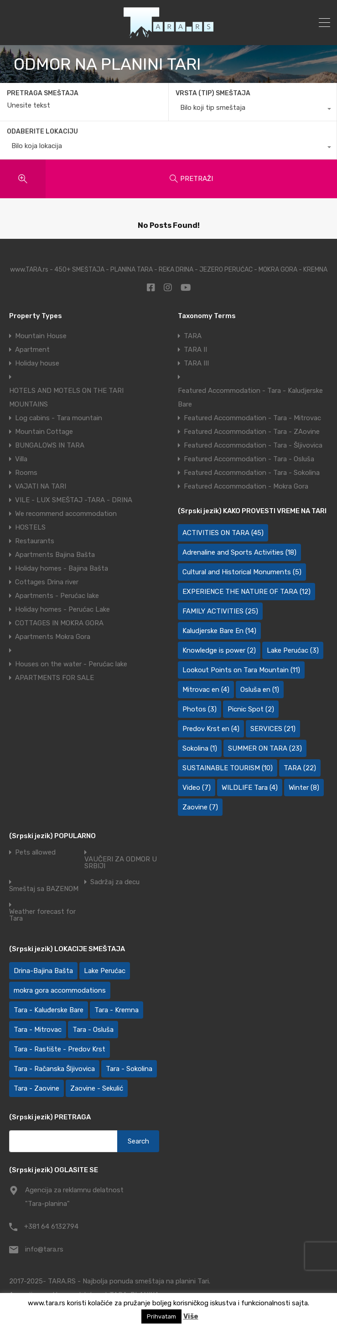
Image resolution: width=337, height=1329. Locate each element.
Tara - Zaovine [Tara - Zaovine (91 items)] (36, 1088)
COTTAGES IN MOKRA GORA (59, 623)
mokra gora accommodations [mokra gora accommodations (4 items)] (60, 990)
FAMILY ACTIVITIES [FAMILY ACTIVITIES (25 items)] (220, 611)
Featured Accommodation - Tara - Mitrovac (252, 418)
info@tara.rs (44, 1249)
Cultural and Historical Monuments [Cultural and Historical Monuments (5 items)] (241, 572)
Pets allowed (35, 852)
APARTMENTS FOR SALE (54, 678)
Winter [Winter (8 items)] (304, 787)
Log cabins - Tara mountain (58, 418)
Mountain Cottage (44, 432)
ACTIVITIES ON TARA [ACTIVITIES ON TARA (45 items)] (223, 533)
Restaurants (34, 541)
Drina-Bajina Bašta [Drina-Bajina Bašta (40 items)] (43, 971)
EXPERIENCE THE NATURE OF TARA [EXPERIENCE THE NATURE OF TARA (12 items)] (246, 591)
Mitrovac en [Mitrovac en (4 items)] (205, 689)
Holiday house (37, 363)
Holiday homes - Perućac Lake (62, 609)
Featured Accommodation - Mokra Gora (246, 486)
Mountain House (41, 336)
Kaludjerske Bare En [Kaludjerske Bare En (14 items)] (219, 631)
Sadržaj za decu (115, 882)
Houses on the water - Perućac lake (71, 664)
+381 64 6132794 (51, 1226)
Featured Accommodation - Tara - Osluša (249, 459)
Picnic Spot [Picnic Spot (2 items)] (251, 709)
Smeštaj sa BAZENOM (43, 889)
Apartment (32, 349)
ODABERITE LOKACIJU (42, 131)
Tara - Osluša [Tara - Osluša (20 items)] (93, 1029)
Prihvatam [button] (161, 1316)
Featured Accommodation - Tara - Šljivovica (253, 445)
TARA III (196, 363)
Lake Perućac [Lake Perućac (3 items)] (293, 650)
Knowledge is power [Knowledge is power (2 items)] (219, 650)
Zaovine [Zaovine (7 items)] (200, 807)
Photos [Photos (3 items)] (199, 709)
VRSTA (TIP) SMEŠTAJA (213, 93)
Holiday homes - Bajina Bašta (61, 568)
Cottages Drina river (46, 582)
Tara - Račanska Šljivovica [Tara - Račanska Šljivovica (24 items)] (54, 1069)
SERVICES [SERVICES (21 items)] (273, 729)
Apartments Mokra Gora (52, 637)
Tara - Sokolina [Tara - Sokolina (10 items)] (129, 1069)
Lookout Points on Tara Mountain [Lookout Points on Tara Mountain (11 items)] (241, 670)
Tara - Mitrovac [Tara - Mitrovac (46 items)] (38, 1029)
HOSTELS (30, 527)
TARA (193, 336)
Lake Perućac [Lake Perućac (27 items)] (104, 971)
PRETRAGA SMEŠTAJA (42, 93)
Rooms (26, 473)
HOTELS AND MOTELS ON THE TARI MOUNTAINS (66, 397)
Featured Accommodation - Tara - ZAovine (252, 432)
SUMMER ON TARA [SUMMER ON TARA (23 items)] (265, 748)
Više (190, 1316)
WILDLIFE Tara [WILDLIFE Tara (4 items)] (250, 787)
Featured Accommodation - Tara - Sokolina (252, 473)
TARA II (195, 349)
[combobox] (253, 110)
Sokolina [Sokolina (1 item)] (199, 748)
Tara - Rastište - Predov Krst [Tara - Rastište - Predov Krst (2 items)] (59, 1049)
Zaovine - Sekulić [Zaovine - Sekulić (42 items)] (96, 1088)
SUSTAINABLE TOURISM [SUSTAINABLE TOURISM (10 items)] (227, 768)
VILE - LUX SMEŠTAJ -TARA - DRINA (73, 500)
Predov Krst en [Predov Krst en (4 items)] (210, 729)
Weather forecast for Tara (42, 915)
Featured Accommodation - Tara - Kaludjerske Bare (250, 397)
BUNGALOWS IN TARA (49, 445)
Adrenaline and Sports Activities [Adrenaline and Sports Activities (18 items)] (239, 552)
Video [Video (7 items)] (196, 787)
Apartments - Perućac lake (57, 596)
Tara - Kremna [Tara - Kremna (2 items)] (116, 1010)
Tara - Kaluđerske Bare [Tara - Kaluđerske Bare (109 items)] (48, 1010)
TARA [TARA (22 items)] (300, 768)
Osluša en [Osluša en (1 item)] (259, 689)
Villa (21, 459)
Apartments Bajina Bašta (55, 555)
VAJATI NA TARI (40, 486)
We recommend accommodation (66, 514)
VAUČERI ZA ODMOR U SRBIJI (120, 863)
